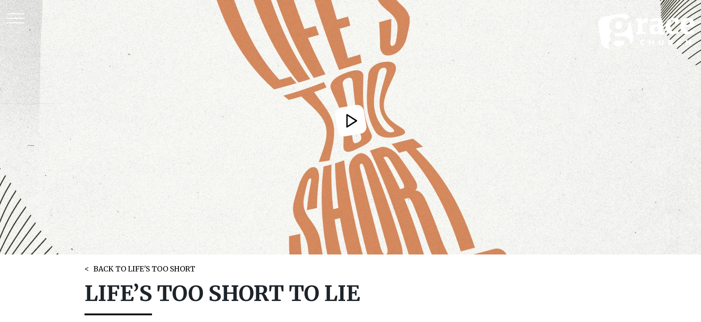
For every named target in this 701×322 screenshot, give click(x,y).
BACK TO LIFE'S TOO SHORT (144, 268)
